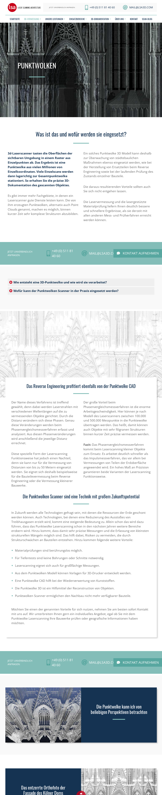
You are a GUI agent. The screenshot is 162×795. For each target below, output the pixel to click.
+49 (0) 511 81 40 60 (102, 7)
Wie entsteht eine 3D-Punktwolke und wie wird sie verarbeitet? (60, 282)
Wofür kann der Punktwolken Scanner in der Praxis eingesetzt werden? (65, 291)
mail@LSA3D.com (141, 7)
